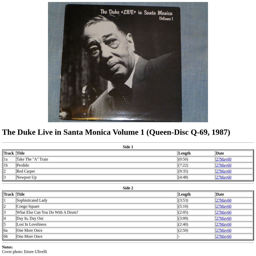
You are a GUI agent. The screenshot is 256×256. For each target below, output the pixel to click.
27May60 (223, 159)
